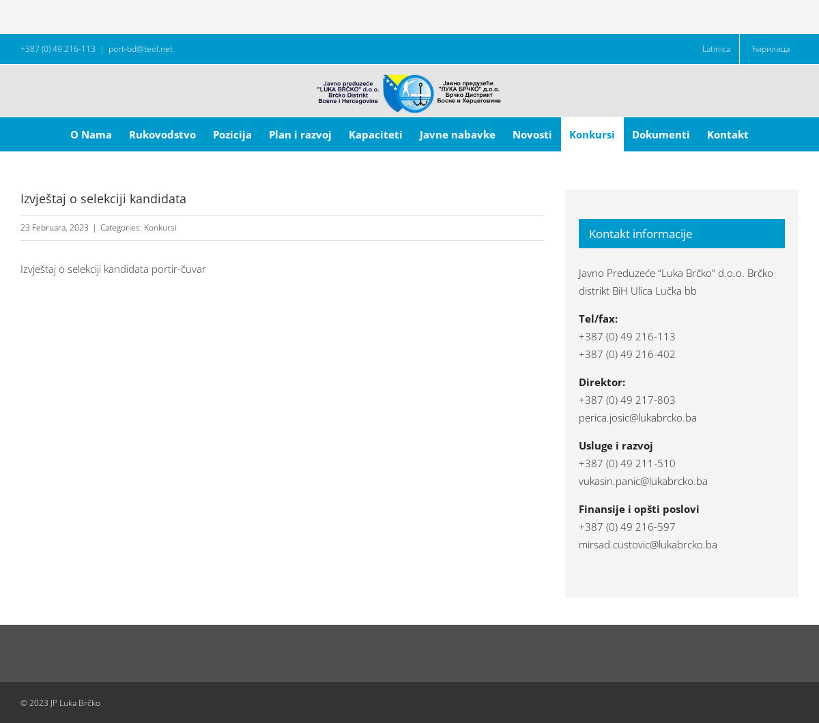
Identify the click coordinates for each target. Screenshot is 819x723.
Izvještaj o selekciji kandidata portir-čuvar (113, 269)
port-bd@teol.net (141, 49)
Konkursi (160, 227)
